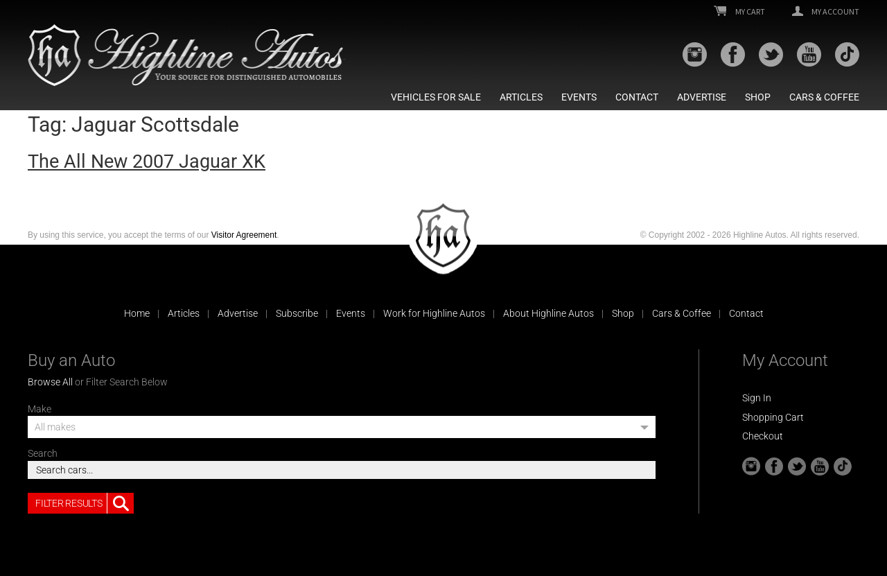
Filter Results (84, 503)
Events (579, 97)
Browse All (50, 381)
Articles (521, 97)
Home (137, 313)
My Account (825, 12)
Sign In (756, 397)
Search (43, 453)
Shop (758, 97)
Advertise (701, 97)
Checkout (762, 436)
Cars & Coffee (824, 97)
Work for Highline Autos (434, 313)
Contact (636, 97)
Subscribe (297, 313)
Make (39, 408)
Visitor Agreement (244, 235)
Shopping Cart (773, 417)
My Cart (739, 12)
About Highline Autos (548, 313)
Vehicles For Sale (436, 97)
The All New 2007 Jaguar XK (146, 161)
